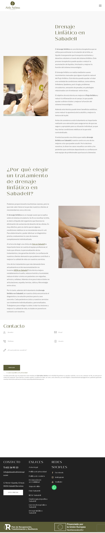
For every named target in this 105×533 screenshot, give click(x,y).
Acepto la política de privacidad (16, 373)
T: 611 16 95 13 (10, 467)
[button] (100, 5)
